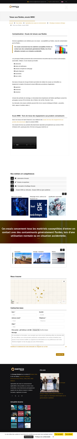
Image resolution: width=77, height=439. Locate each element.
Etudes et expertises (20, 182)
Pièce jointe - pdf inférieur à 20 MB (21, 330)
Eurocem (21, 376)
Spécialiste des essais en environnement (35, 23)
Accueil (11, 23)
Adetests (27, 376)
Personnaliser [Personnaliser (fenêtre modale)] (29, 437)
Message (14, 332)
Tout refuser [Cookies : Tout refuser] (68, 434)
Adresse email (16, 318)
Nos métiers (19, 23)
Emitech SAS (33, 374)
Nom (13, 312)
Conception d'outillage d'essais (23, 185)
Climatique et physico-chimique (57, 23)
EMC (28, 378)
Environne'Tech (15, 378)
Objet (13, 324)
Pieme (21, 378)
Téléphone (42, 318)
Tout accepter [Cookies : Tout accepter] (59, 434)
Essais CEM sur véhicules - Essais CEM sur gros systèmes (30, 189)
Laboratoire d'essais (20, 178)
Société (41, 312)
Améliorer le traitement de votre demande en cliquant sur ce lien (29, 346)
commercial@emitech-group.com (37, 1)
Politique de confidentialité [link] (42, 437)
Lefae (25, 378)
